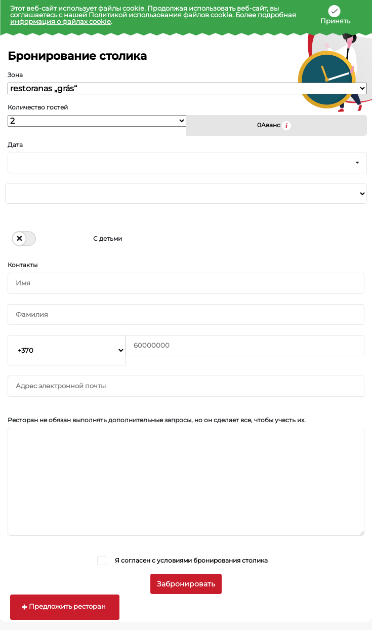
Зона (15, 75)
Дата (15, 145)
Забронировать (186, 583)
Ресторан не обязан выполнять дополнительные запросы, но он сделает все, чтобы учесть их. (157, 420)
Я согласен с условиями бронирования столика (191, 560)
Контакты (22, 265)
